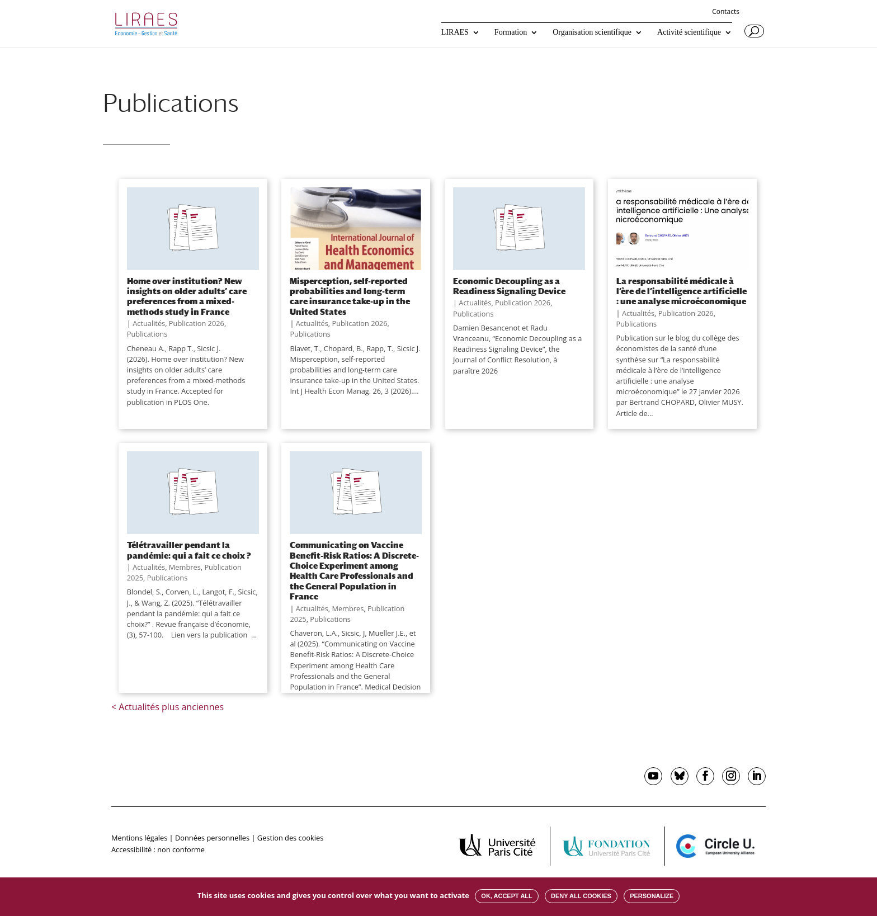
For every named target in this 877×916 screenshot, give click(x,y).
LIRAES (455, 32)
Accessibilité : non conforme (158, 849)
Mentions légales (139, 838)
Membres (185, 567)
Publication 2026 (196, 323)
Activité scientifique (689, 32)
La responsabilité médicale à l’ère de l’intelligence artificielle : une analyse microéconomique (681, 291)
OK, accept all (506, 896)
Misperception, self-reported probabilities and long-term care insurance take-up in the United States (350, 296)
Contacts (725, 12)
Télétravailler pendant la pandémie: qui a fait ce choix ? (189, 550)
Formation (510, 32)
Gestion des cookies (290, 838)
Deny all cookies (581, 896)
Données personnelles (212, 838)
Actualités (149, 323)
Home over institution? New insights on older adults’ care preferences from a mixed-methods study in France (187, 296)
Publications (147, 334)
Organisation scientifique (592, 32)
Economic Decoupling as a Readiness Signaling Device (509, 286)
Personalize (651, 896)
